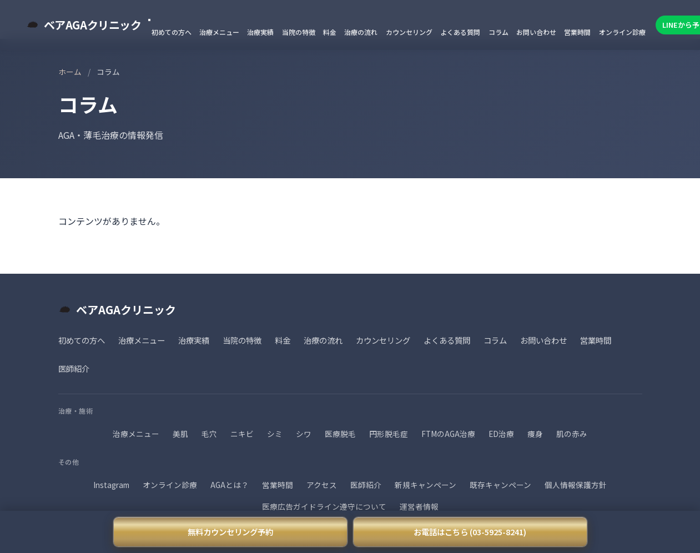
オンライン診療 (622, 32)
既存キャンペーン (500, 484)
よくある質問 (460, 32)
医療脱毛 (340, 433)
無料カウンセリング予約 (230, 531)
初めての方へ (172, 32)
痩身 (535, 433)
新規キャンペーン (425, 484)
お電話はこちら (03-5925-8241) (470, 531)
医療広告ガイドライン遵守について (324, 506)
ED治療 (501, 433)
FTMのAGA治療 (448, 433)
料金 (329, 32)
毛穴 (209, 433)
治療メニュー (219, 32)
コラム (498, 32)
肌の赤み (571, 433)
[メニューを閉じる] (149, 20)
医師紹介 (73, 368)
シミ (275, 433)
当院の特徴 (298, 32)
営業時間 (577, 32)
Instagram (111, 484)
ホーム (70, 71)
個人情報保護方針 (576, 484)
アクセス (321, 484)
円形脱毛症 (388, 433)
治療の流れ (360, 32)
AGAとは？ (229, 484)
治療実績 (260, 32)
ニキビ (242, 433)
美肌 (180, 433)
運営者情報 (419, 506)
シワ (303, 433)
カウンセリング (409, 32)
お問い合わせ (536, 32)
